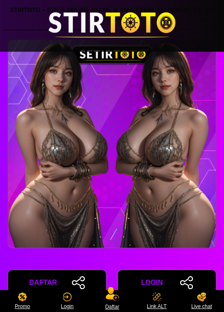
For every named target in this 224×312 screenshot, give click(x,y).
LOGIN (167, 282)
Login (67, 301)
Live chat (201, 301)
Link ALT (157, 301)
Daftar (112, 301)
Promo (22, 301)
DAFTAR (57, 282)
